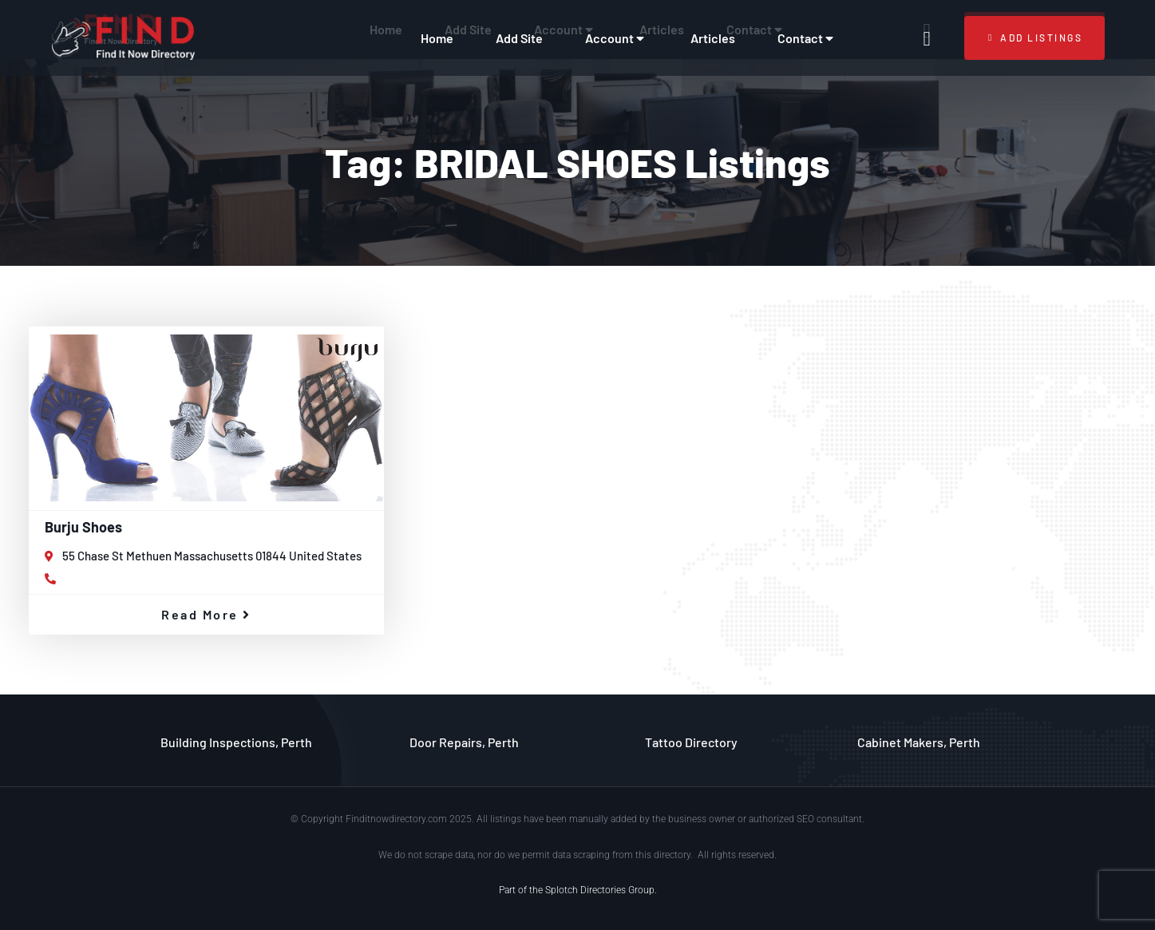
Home (437, 38)
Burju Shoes (83, 527)
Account (616, 38)
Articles (712, 38)
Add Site (519, 38)
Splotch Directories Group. (601, 890)
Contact (807, 38)
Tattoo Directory (691, 742)
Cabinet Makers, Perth (918, 742)
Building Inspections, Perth (236, 742)
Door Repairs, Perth (464, 742)
